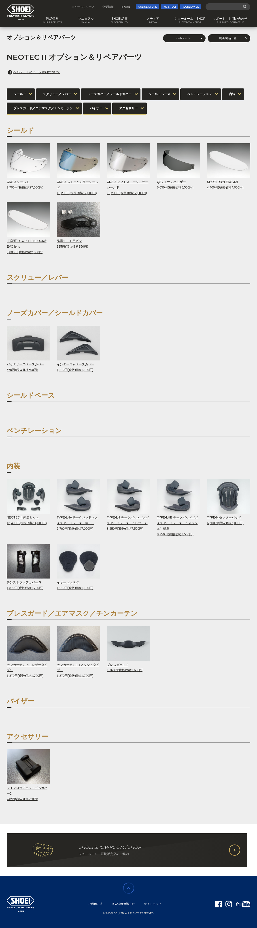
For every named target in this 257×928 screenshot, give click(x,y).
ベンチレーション (199, 94)
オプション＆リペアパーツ (41, 37)
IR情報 (125, 7)
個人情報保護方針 (123, 904)
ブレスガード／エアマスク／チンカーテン (43, 108)
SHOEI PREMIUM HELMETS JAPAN (21, 12)
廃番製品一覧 (228, 38)
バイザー (96, 108)
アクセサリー (128, 108)
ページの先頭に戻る (128, 888)
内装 (232, 94)
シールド (19, 94)
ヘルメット (183, 38)
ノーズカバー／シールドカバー (110, 94)
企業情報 (108, 7)
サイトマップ (152, 904)
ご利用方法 (95, 904)
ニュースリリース (83, 7)
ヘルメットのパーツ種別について (34, 72)
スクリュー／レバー (57, 94)
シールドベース (159, 94)
